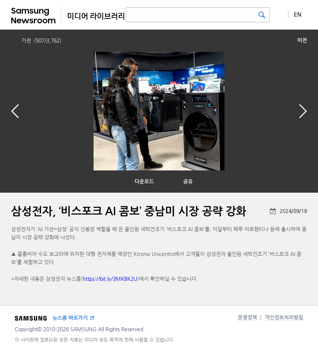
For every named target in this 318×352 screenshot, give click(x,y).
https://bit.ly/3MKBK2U (110, 279)
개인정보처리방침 (284, 317)
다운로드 (144, 181)
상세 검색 (279, 14)
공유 (188, 181)
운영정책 (247, 317)
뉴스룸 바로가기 (70, 318)
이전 (302, 40)
